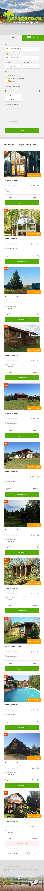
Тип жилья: (8, 71)
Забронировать (22, 203)
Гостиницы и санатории (17, 78)
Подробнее (8, 197)
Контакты (28, 2)
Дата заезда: (8, 62)
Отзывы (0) (35, 197)
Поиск (11, 38)
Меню (33, 38)
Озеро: (7, 54)
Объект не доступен (22, 843)
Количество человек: (12, 104)
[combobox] (24, 49)
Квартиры (13, 81)
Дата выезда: (26, 62)
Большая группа (12, 121)
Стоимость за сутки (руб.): (13, 86)
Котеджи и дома (15, 75)
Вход (17, 3)
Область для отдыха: (11, 45)
